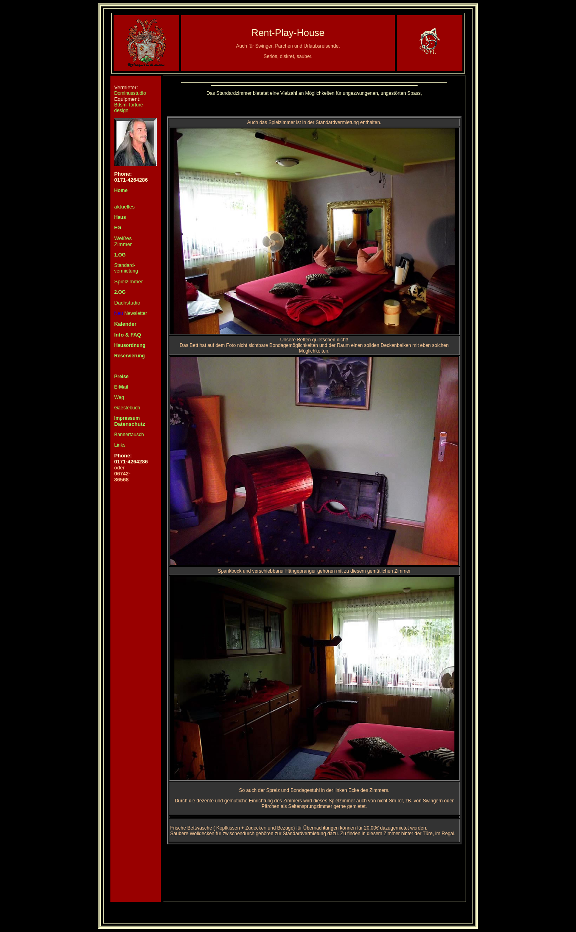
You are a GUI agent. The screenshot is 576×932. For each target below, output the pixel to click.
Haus (120, 217)
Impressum (127, 418)
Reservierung (129, 356)
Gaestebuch (127, 408)
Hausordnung (130, 345)
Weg (119, 397)
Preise (121, 376)
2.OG (120, 292)
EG (117, 227)
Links (120, 445)
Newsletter (130, 313)
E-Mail (121, 387)
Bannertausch (129, 434)
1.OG (120, 255)
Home (121, 190)
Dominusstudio (130, 93)
